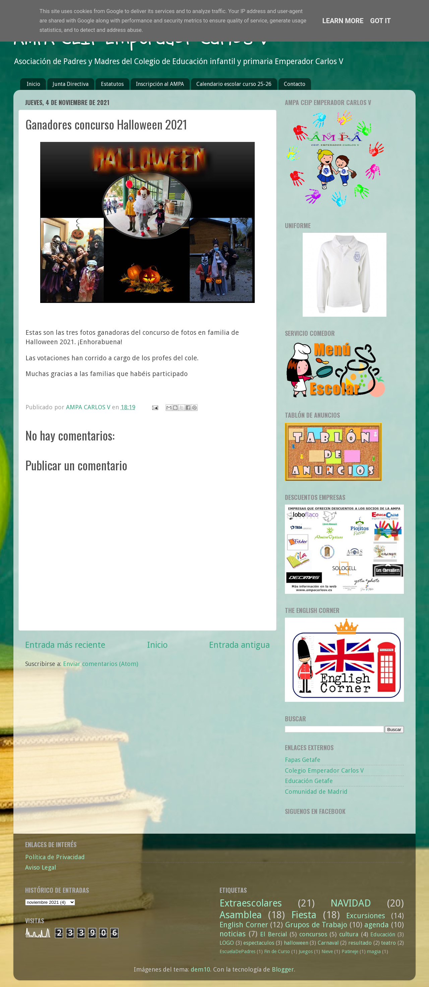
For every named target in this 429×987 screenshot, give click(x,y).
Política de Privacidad (55, 857)
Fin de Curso (277, 951)
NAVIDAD (350, 903)
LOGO (227, 943)
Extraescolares (251, 903)
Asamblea (241, 915)
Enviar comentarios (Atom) (100, 663)
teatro (388, 943)
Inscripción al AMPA (160, 84)
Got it (380, 21)
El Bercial (273, 934)
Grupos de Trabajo (316, 925)
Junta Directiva (70, 84)
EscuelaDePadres (237, 951)
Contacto (294, 84)
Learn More (343, 21)
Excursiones (365, 916)
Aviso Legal (40, 867)
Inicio (33, 84)
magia (374, 951)
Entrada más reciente (65, 645)
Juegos (306, 951)
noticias (233, 934)
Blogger (283, 969)
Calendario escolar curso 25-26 (233, 84)
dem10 (200, 969)
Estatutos (112, 84)
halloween (296, 943)
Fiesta (303, 915)
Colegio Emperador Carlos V (324, 770)
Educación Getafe (309, 780)
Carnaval (328, 943)
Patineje (350, 951)
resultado (360, 943)
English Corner (244, 925)
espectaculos (258, 943)
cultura (348, 934)
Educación (382, 934)
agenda (376, 925)
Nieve (327, 951)
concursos (313, 934)
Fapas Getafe (302, 759)
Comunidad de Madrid (316, 791)
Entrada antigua (239, 645)
